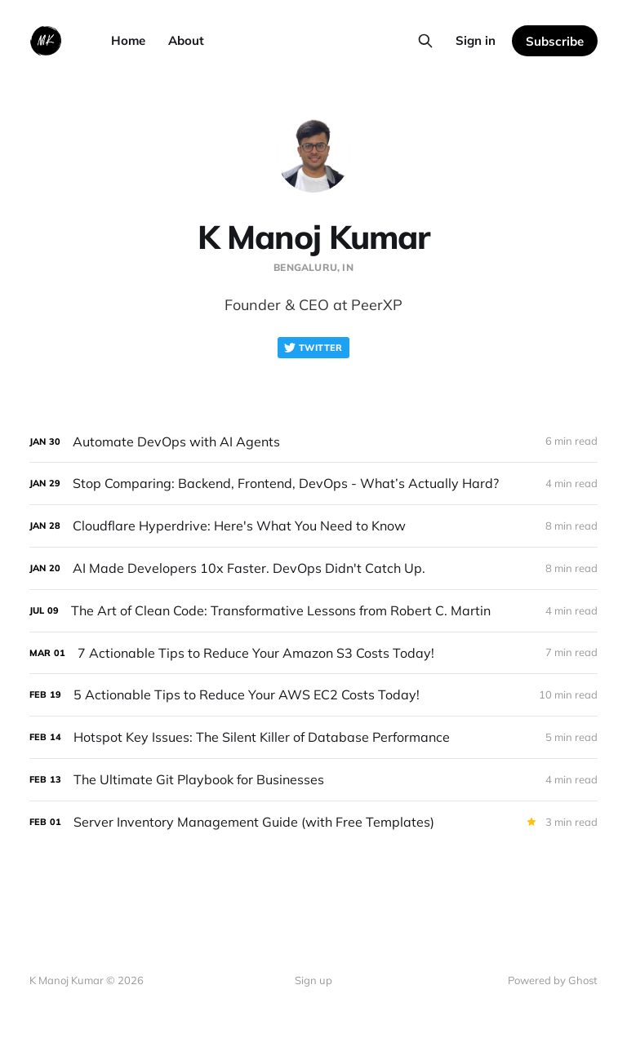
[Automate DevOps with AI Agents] (313, 442)
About (186, 40)
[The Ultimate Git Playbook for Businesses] (313, 780)
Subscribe (555, 41)
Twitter (313, 347)
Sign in (476, 40)
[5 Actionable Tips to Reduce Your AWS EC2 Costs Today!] (313, 695)
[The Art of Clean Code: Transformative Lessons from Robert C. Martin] (313, 611)
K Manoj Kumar (313, 236)
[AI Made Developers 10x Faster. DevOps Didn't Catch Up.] (313, 568)
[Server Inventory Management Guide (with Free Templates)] (313, 822)
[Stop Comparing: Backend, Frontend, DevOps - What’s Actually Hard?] (313, 483)
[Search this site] (425, 41)
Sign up (313, 980)
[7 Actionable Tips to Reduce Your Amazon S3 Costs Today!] (313, 653)
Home (128, 40)
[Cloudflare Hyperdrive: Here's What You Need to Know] (313, 526)
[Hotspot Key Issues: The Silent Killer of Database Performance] (313, 737)
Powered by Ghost (553, 980)
